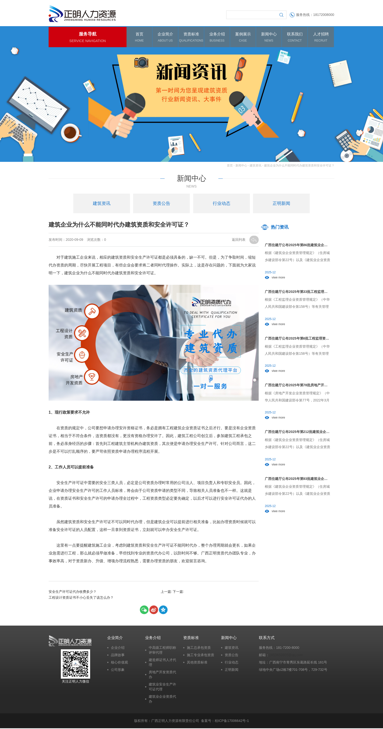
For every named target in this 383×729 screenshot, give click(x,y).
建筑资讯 (255, 166)
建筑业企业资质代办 (162, 700)
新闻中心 (241, 166)
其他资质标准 (197, 663)
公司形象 (118, 671)
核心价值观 (119, 663)
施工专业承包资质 (200, 656)
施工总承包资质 (199, 649)
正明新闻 (231, 671)
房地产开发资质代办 (162, 675)
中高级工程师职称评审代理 (162, 651)
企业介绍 (118, 649)
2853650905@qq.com (286, 656)
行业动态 (231, 663)
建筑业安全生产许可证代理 (162, 687)
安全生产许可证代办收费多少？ (72, 592)
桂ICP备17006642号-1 (232, 721)
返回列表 (239, 240)
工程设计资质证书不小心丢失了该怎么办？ (81, 598)
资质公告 (231, 656)
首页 (230, 166)
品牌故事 (118, 656)
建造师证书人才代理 (162, 663)
